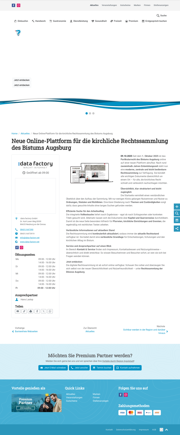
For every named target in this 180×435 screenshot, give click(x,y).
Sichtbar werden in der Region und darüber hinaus (145, 331)
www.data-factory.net (29, 242)
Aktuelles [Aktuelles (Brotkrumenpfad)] (25, 133)
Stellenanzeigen (101, 401)
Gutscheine (71, 401)
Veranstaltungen (74, 397)
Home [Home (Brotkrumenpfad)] (14, 133)
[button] (161, 15)
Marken (96, 394)
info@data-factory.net (30, 238)
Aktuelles (90, 331)
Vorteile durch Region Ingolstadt (118, 361)
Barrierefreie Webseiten (25, 331)
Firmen (96, 397)
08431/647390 (26, 229)
